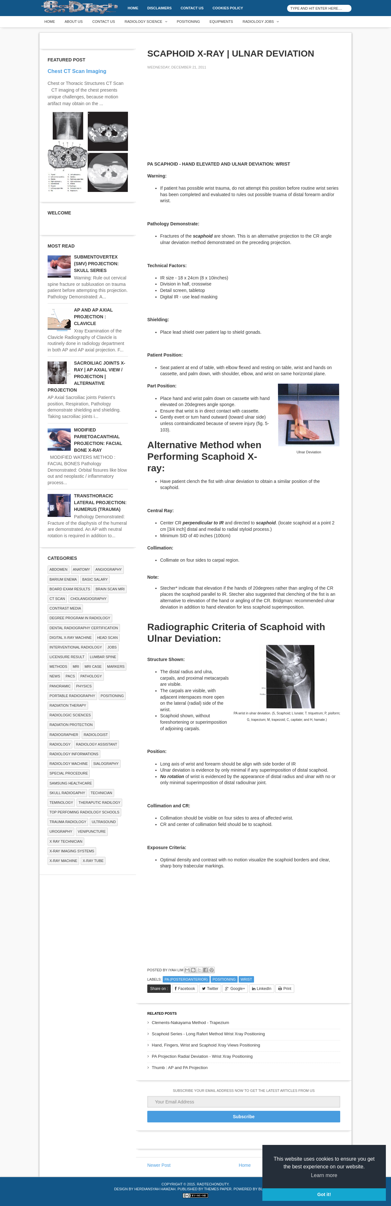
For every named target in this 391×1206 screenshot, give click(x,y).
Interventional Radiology (76, 647)
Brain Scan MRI (109, 589)
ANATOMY (81, 569)
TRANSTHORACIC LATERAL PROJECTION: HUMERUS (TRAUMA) (100, 502)
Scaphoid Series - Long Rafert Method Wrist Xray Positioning (208, 1033)
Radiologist (96, 735)
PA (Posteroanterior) (186, 979)
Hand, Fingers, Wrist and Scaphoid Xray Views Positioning (206, 1045)
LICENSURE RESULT (67, 657)
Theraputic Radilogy (99, 802)
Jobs (112, 647)
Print (287, 988)
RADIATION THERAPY (68, 705)
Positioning (188, 21)
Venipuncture (92, 831)
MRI (76, 666)
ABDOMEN (59, 569)
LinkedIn (264, 988)
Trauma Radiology (68, 822)
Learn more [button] (324, 1175)
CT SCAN (57, 599)
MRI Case (93, 666)
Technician (101, 793)
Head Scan (107, 637)
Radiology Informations (74, 754)
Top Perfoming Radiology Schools (84, 812)
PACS (70, 676)
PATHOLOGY (91, 676)
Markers (115, 666)
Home (133, 8)
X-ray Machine (63, 861)
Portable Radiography (72, 696)
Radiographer (64, 735)
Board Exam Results (70, 589)
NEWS (55, 676)
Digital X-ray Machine (71, 637)
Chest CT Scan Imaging (77, 71)
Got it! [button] (324, 1194)
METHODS (58, 666)
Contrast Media (65, 608)
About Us (74, 21)
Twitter (212, 988)
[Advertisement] (195, 119)
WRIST (246, 979)
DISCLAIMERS (159, 8)
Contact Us (192, 8)
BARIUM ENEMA (63, 579)
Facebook (186, 988)
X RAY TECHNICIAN (66, 841)
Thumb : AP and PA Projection (180, 1067)
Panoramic (60, 686)
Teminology (61, 802)
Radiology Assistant (96, 744)
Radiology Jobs (258, 21)
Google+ (237, 988)
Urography (61, 831)
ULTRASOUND (104, 822)
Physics (84, 686)
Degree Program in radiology (80, 618)
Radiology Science (143, 21)
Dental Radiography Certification (84, 628)
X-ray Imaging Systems (72, 851)
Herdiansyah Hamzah (155, 1189)
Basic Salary (95, 579)
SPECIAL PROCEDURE (69, 773)
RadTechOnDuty (212, 1184)
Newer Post (158, 1165)
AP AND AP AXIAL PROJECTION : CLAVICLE (93, 316)
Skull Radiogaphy (67, 793)
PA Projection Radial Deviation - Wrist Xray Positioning (202, 1056)
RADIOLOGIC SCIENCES (70, 715)
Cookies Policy (228, 8)
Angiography (108, 569)
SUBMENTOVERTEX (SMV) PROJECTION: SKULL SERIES (96, 263)
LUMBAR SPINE (103, 657)
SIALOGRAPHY (106, 764)
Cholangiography (88, 599)
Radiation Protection (71, 725)
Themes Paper (218, 1189)
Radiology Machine (69, 764)
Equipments (221, 21)
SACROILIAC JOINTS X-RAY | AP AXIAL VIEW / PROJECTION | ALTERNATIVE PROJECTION (86, 376)
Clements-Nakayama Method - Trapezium (190, 1022)
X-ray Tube (93, 861)
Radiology (60, 744)
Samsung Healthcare (71, 783)
